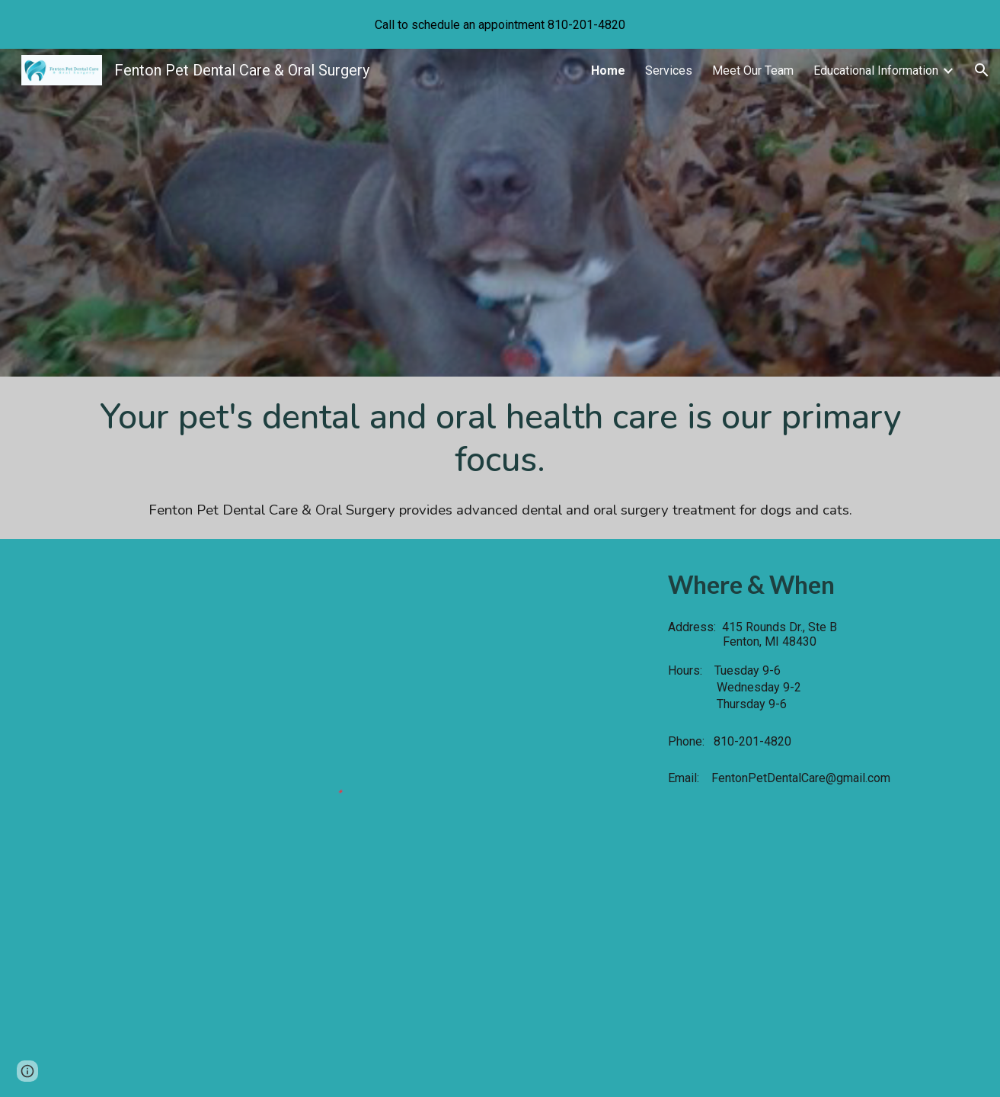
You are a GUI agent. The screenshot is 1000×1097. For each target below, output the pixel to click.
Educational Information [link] (875, 70)
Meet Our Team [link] (753, 70)
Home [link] (608, 70)
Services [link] (668, 70)
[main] (500, 458)
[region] (500, 24)
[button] (981, 70)
